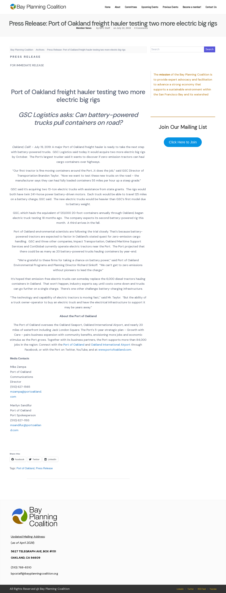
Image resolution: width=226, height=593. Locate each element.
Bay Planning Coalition (22, 49)
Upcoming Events (149, 7)
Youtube (213, 588)
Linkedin (180, 588)
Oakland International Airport (110, 345)
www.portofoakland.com (114, 350)
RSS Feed (202, 588)
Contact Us (210, 7)
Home (107, 7)
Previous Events (170, 7)
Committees (131, 7)
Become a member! (192, 7)
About (117, 7)
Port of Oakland (73, 345)
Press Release (44, 468)
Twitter (191, 588)
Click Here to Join (183, 142)
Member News (83, 28)
